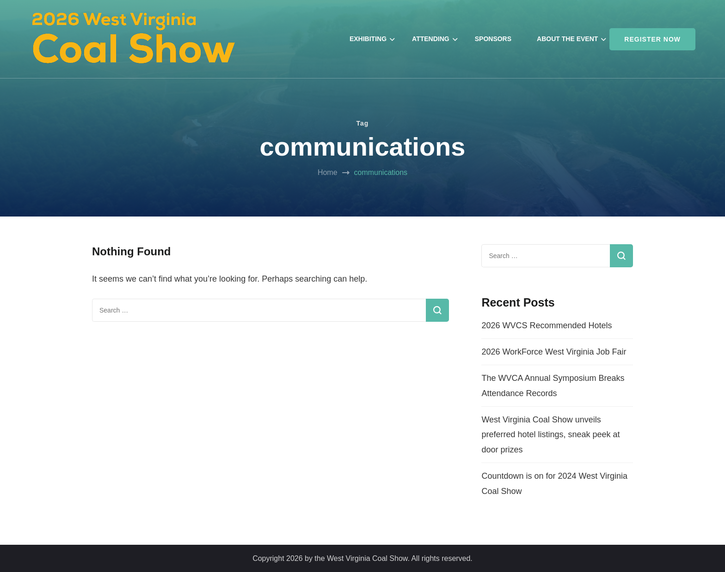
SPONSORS (493, 38)
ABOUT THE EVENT (567, 38)
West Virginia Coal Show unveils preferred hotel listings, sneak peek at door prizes (550, 434)
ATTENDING (430, 38)
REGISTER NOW (652, 39)
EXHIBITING (368, 38)
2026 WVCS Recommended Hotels (546, 325)
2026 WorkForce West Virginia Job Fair (553, 351)
